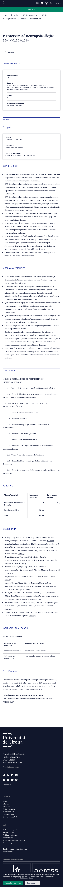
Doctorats (6, 806)
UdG (5, 15)
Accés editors (8, 852)
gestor (42, 876)
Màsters (6, 804)
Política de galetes (9, 843)
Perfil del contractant (10, 835)
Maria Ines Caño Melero (14, 147)
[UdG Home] (3, 3)
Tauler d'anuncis (9, 809)
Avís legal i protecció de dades (14, 840)
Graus (5, 801)
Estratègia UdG (8, 814)
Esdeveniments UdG (10, 817)
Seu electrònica (8, 832)
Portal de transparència (11, 830)
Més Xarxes (7, 785)
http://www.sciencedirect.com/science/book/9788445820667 (30, 576)
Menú (58, 3)
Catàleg (50, 540)
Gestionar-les (32, 883)
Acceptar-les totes (13, 883)
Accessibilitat (8, 838)
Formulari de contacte (11, 767)
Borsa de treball (8, 812)
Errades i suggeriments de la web (15, 849)
